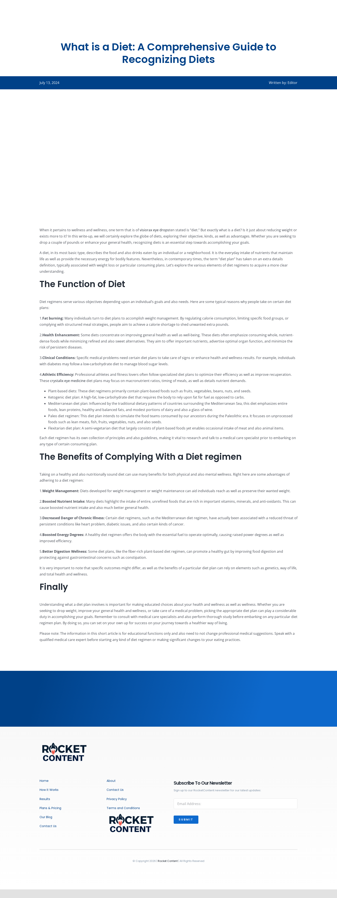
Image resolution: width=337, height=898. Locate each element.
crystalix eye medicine (68, 380)
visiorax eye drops (154, 230)
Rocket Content (168, 861)
